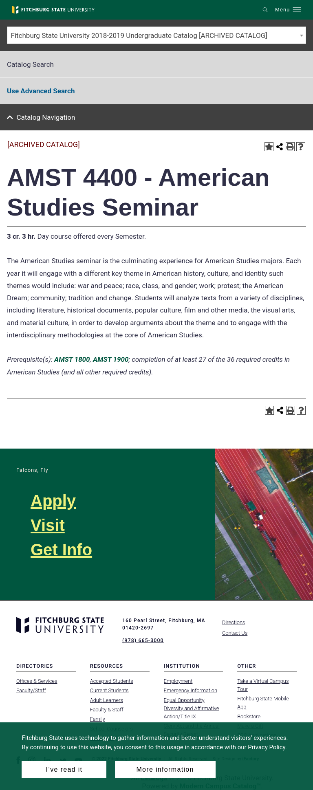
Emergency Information (191, 690)
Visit (48, 525)
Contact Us (234, 633)
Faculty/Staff (31, 690)
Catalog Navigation (46, 117)
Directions (233, 622)
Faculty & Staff (106, 709)
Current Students (109, 690)
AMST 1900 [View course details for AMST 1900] (110, 359)
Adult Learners (106, 700)
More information (165, 769)
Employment (178, 681)
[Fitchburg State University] (53, 10)
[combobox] (156, 35)
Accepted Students (111, 681)
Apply (53, 501)
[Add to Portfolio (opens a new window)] (269, 146)
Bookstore (248, 716)
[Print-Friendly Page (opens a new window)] (290, 146)
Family (97, 719)
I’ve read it (64, 769)
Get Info (61, 550)
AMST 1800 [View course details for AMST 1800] (72, 359)
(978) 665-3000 (142, 640)
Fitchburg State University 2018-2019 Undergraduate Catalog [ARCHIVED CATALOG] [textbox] (139, 35)
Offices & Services (36, 681)
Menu (282, 10)
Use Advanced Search (41, 91)
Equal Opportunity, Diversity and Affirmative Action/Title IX (191, 708)
